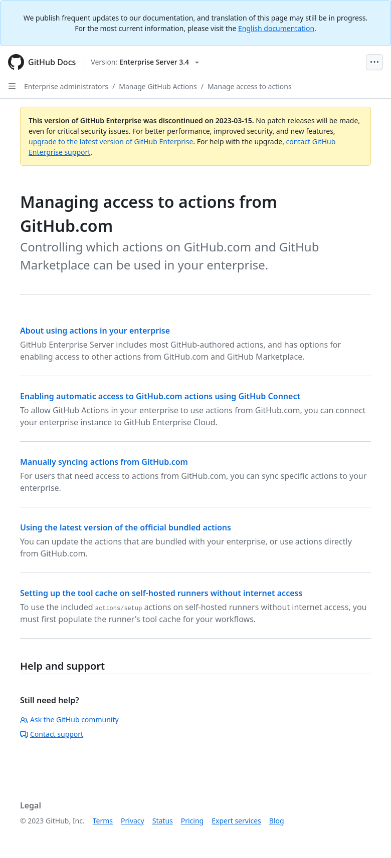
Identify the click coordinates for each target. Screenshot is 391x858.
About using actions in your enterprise (95, 330)
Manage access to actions (250, 86)
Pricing (192, 820)
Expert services (236, 820)
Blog (276, 820)
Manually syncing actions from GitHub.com (104, 461)
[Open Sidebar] (12, 86)
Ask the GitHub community (69, 719)
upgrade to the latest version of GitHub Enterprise (111, 141)
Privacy (132, 820)
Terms (103, 820)
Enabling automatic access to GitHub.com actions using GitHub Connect (160, 396)
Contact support (51, 734)
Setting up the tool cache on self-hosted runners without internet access (161, 593)
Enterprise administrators (66, 86)
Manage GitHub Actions (158, 86)
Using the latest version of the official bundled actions (125, 527)
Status (162, 820)
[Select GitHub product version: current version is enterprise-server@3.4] (145, 62)
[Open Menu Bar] (374, 62)
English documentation (276, 28)
